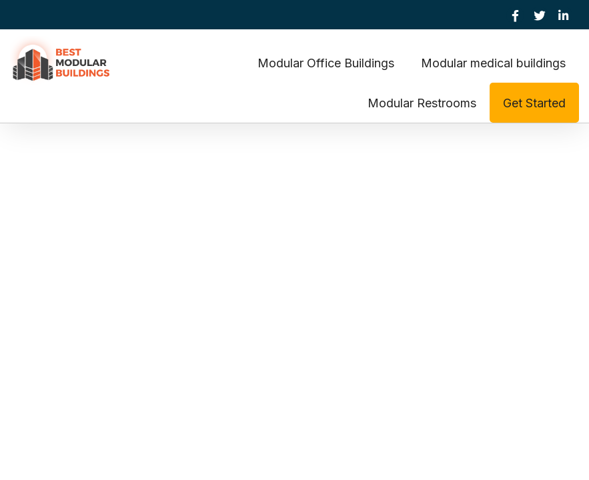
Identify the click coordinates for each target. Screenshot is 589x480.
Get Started (534, 103)
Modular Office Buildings (325, 63)
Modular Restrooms (422, 103)
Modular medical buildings (493, 63)
